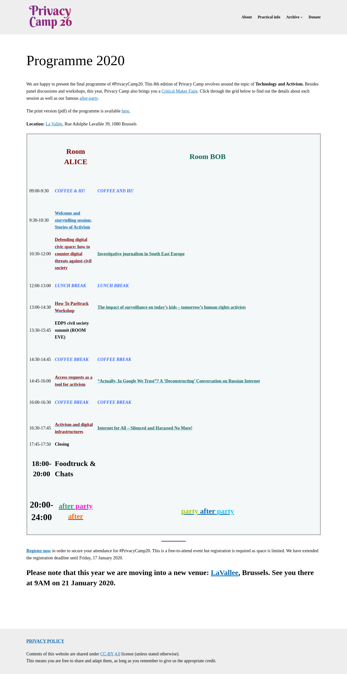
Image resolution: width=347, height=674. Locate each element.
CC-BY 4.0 (110, 653)
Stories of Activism (72, 227)
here (125, 111)
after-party (88, 98)
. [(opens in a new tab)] (129, 111)
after (207, 511)
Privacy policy (45, 641)
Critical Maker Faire (180, 91)
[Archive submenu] (301, 17)
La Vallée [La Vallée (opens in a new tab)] (54, 124)
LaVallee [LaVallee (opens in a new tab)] (224, 572)
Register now (38, 550)
